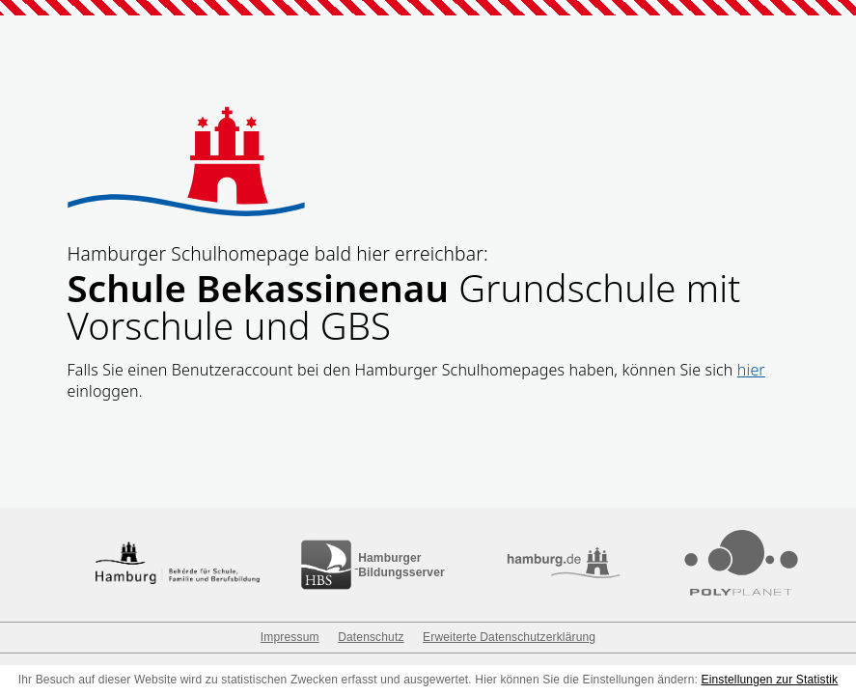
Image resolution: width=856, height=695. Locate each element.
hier (751, 369)
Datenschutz (370, 637)
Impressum (290, 637)
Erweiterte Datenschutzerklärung (509, 637)
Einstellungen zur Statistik (770, 679)
